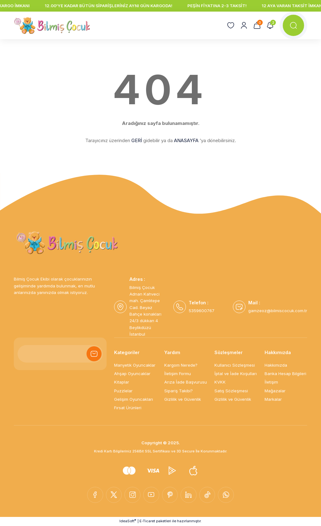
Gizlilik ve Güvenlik (182, 399)
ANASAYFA (186, 140)
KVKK (220, 381)
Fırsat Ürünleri (127, 407)
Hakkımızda (276, 365)
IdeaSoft (127, 521)
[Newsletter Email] (60, 354)
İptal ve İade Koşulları (235, 373)
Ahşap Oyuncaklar (132, 373)
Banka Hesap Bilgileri (285, 373)
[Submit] (94, 353)
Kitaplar (121, 381)
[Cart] (257, 25)
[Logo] (52, 25)
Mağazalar (275, 390)
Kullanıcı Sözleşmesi (234, 365)
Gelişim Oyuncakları (133, 399)
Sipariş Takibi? (178, 390)
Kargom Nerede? (180, 365)
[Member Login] (244, 25)
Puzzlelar (123, 390)
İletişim (271, 381)
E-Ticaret (147, 521)
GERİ (136, 140)
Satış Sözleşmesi (231, 390)
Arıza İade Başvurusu (185, 381)
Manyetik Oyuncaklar (134, 365)
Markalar (273, 399)
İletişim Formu (177, 373)
